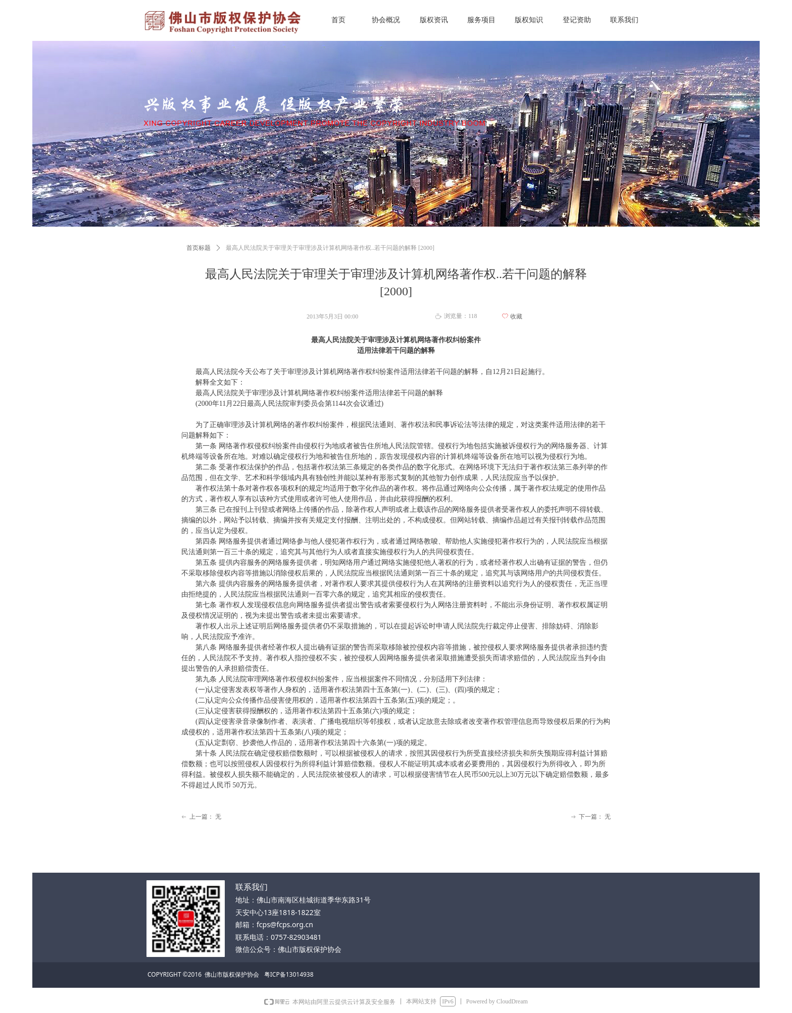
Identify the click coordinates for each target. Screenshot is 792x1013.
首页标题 (198, 247)
